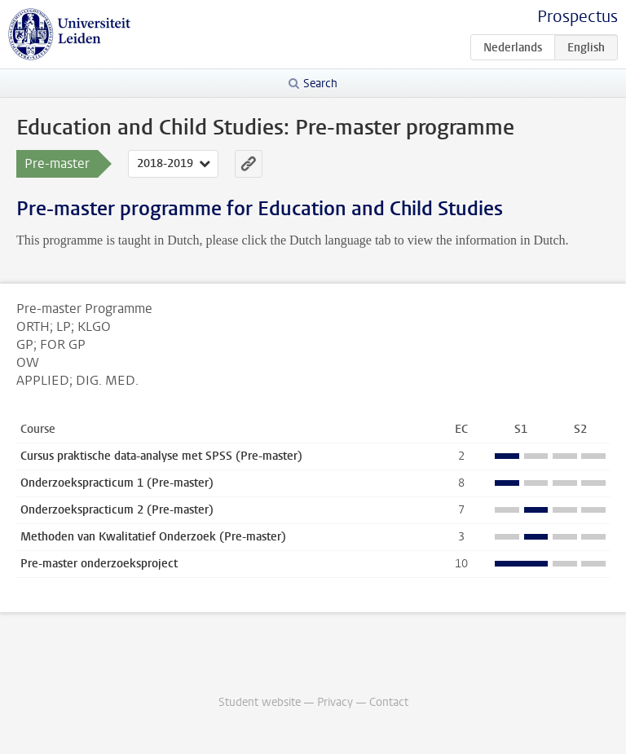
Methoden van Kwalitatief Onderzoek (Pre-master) (153, 537)
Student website (259, 702)
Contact (388, 702)
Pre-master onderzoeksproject (99, 563)
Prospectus (577, 17)
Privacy (335, 702)
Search (320, 83)
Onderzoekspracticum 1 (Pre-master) (117, 483)
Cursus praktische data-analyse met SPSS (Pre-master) (161, 456)
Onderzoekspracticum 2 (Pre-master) (117, 510)
